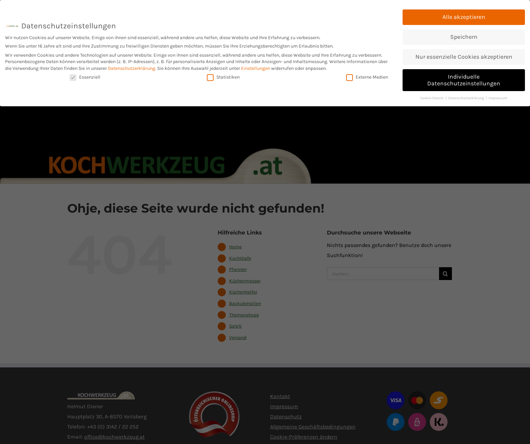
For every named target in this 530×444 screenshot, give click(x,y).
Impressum (497, 97)
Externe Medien (367, 76)
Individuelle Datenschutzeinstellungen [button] (463, 79)
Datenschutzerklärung (131, 68)
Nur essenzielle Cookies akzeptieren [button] (463, 56)
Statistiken (223, 76)
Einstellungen (255, 68)
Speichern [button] (464, 36)
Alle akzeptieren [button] (463, 16)
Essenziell (85, 76)
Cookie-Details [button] (432, 97)
